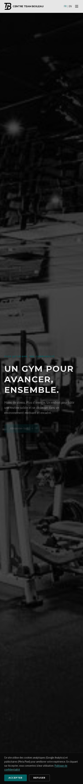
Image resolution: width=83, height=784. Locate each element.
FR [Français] (65, 6)
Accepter (15, 777)
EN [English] (70, 6)
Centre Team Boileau (23, 6)
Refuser (39, 777)
